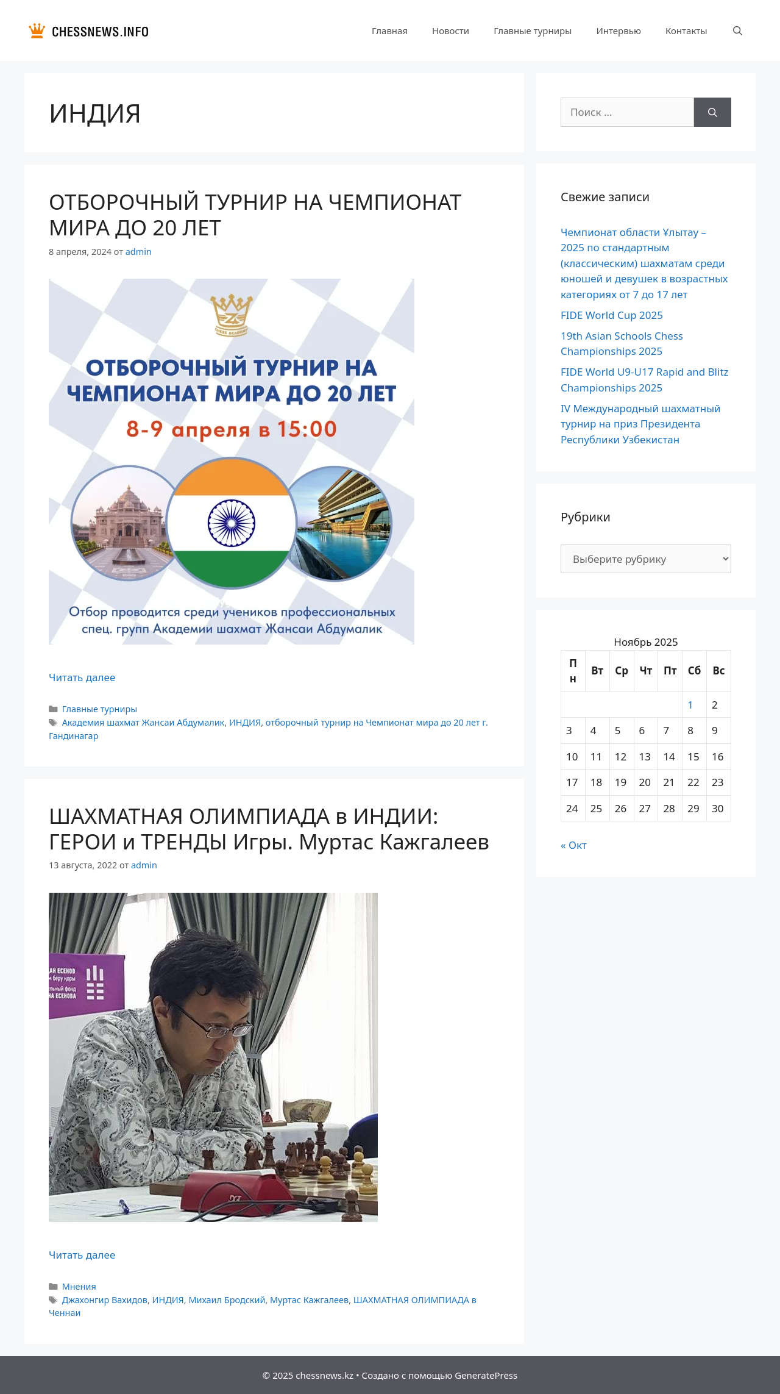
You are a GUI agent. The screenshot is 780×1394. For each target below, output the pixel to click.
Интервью (618, 30)
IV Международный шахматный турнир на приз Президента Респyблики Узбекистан (641, 423)
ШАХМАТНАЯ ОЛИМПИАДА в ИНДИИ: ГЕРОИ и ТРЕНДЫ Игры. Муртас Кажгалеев (269, 828)
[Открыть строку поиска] (738, 30)
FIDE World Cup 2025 (612, 315)
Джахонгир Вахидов (104, 1300)
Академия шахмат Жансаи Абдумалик (143, 722)
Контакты (686, 30)
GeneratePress (486, 1375)
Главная (390, 30)
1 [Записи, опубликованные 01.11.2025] (690, 705)
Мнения (79, 1286)
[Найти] (712, 112)
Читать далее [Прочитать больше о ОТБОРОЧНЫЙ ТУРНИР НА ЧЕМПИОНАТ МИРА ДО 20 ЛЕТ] (82, 677)
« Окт (574, 845)
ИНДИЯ (245, 722)
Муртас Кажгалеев (309, 1300)
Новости (450, 30)
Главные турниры (533, 30)
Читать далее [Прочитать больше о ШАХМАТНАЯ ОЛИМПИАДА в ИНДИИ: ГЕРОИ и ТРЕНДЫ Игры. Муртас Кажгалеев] (82, 1255)
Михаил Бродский (226, 1300)
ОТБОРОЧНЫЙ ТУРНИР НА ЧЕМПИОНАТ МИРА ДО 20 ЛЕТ (255, 214)
